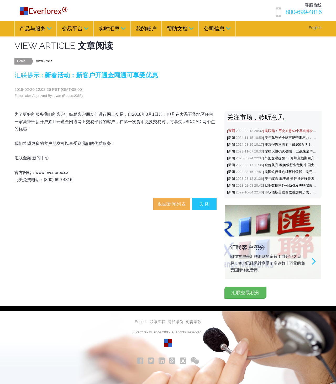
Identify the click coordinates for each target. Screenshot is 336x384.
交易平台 (75, 28)
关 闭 (204, 204)
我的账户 (146, 28)
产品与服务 (35, 28)
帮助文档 (180, 28)
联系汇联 (157, 321)
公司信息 (217, 28)
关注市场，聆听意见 (255, 117)
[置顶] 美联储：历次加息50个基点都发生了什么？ (278, 131)
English (315, 27)
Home (21, 61)
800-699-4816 (304, 11)
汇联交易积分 (245, 292)
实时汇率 (112, 28)
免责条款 (193, 321)
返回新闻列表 (172, 204)
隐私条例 (175, 321)
